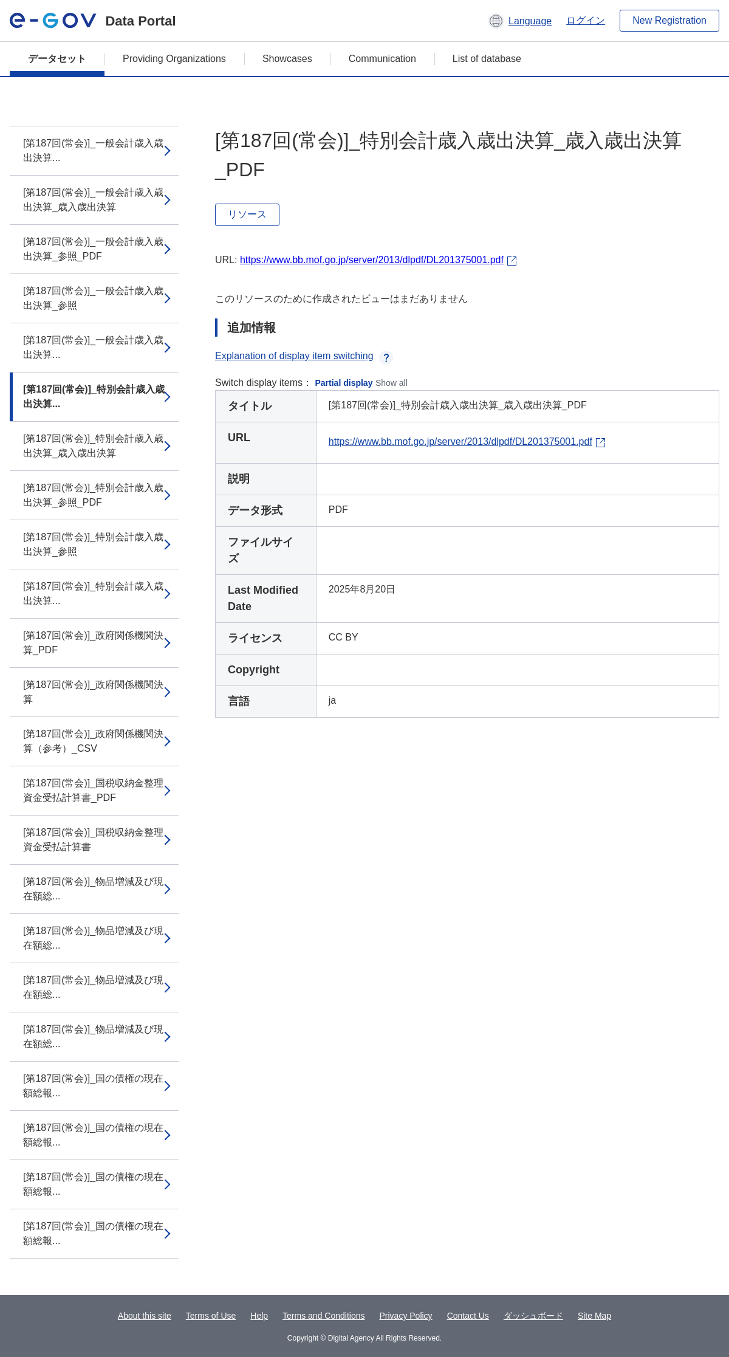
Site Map (594, 1316)
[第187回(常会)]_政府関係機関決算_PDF (93, 642)
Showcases (287, 58)
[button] (520, 21)
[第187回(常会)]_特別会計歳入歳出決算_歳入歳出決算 (93, 445)
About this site (144, 1316)
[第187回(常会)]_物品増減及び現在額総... (93, 888)
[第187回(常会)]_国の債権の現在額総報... (93, 1085)
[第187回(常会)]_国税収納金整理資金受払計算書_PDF (93, 790)
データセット (57, 58)
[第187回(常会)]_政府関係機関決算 (93, 691)
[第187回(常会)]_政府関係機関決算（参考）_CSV (93, 741)
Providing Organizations (174, 58)
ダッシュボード (533, 1316)
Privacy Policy (405, 1316)
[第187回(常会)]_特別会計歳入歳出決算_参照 (93, 544)
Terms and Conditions (323, 1316)
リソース (247, 214)
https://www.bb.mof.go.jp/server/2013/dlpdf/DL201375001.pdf (372, 260)
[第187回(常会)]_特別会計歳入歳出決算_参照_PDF (93, 495)
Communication (382, 58)
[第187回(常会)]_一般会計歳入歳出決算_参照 (93, 298)
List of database (487, 58)
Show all (391, 383)
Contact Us (468, 1316)
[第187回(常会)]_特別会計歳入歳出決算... (94, 396)
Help (259, 1316)
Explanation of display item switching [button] (304, 356)
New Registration (669, 20)
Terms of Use (211, 1316)
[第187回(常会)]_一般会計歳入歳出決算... (93, 150)
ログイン (585, 20)
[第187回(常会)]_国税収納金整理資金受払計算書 (93, 839)
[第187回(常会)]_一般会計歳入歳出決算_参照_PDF (93, 248)
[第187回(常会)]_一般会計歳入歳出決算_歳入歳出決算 (93, 199)
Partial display (344, 383)
